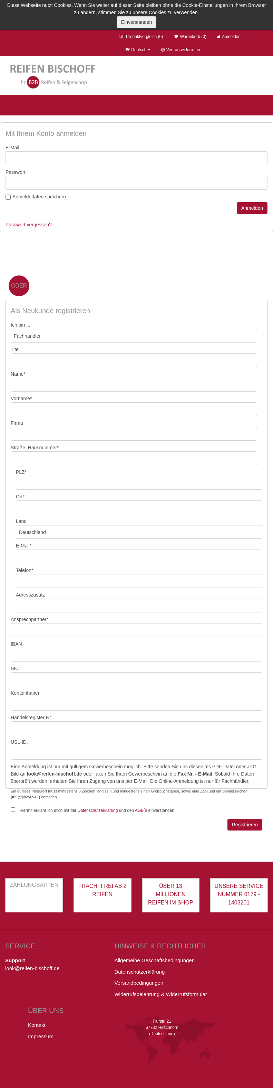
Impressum (40, 1036)
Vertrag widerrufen (180, 49)
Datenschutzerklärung (98, 810)
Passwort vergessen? (29, 224)
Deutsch (137, 49)
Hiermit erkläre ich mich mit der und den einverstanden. (97, 810)
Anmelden (229, 36)
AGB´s (141, 810)
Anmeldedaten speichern (39, 196)
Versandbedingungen (138, 983)
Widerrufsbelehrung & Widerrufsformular (160, 994)
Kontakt (37, 1025)
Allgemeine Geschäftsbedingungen (154, 960)
